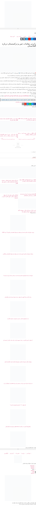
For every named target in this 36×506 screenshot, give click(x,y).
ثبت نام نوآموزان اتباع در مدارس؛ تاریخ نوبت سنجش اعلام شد (18, 318)
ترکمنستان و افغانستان (26, 102)
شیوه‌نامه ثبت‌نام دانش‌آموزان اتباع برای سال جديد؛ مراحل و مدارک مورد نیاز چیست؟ (18, 275)
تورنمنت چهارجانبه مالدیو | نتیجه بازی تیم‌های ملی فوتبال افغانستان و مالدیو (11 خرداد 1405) (18, 232)
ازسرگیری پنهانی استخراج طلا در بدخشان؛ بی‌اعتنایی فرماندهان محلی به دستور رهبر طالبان (10, 182)
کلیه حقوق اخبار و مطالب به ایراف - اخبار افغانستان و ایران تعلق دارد (24, 502)
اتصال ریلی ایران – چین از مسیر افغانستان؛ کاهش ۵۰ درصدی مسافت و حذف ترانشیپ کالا (9, 136)
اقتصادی (33, 102)
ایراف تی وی (19, 36)
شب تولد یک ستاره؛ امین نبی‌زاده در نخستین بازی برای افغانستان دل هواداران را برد (18, 383)
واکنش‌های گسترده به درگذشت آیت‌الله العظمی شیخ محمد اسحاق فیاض (18, 426)
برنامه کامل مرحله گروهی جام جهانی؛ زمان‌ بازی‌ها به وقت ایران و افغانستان (18, 297)
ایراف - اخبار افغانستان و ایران (30, 447)
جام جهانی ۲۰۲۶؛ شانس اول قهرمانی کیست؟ (18, 404)
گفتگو (29, 36)
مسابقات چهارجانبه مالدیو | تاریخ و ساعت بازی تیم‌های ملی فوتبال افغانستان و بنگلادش (18, 253)
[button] (18, 29)
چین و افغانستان (18, 102)
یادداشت (24, 36)
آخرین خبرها (12, 36)
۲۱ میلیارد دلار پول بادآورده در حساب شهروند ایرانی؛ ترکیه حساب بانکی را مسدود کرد (18, 340)
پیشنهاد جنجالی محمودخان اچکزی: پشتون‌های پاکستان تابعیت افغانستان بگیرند (18, 361)
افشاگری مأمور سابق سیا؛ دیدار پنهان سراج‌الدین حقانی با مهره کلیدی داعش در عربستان (10, 196)
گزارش (33, 36)
